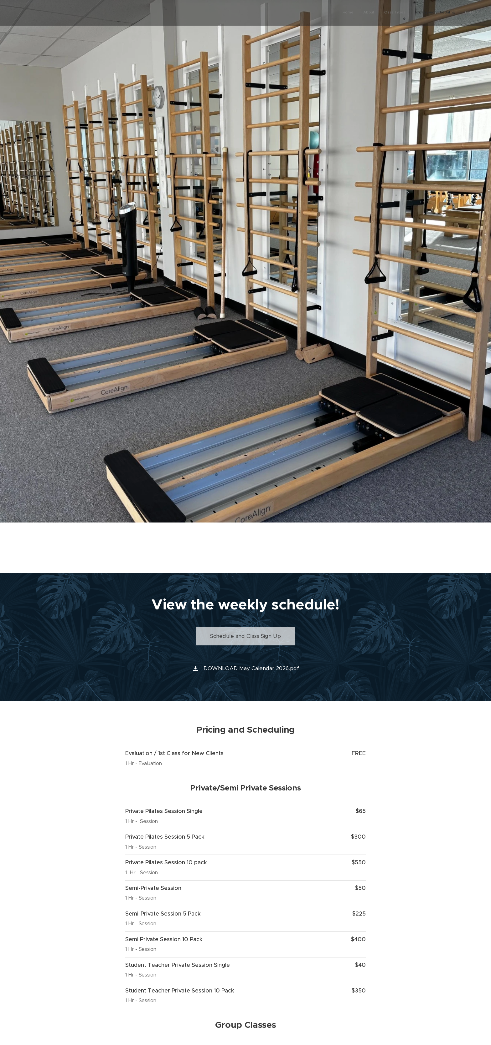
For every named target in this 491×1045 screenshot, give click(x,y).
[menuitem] (440, 13)
